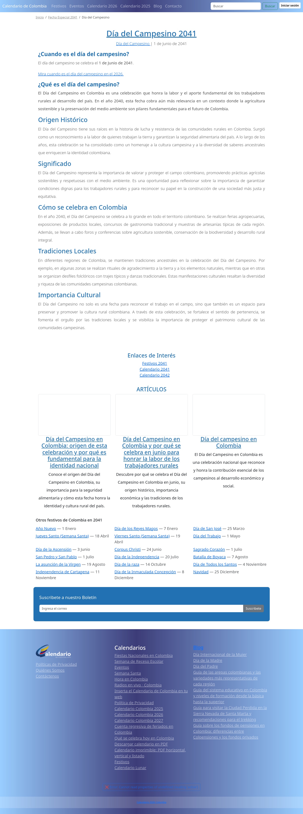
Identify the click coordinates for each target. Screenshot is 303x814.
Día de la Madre (207, 671)
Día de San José (207, 539)
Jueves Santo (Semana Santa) (62, 547)
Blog (158, 6)
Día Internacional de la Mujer (220, 665)
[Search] (236, 6)
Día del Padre (205, 677)
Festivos (58, 6)
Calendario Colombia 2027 (139, 731)
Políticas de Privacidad (56, 675)
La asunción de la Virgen (58, 575)
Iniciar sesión (290, 5)
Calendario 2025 (135, 6)
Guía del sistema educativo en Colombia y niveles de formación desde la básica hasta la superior (230, 706)
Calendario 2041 (155, 369)
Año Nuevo (46, 539)
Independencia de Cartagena (62, 582)
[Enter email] (141, 619)
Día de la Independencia (137, 567)
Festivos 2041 (154, 363)
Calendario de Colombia (24, 6)
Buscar (270, 6)
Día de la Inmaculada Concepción (145, 582)
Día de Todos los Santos (215, 575)
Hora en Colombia (131, 690)
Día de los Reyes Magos (136, 539)
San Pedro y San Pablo (56, 567)
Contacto (173, 6)
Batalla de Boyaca (209, 567)
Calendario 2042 (155, 375)
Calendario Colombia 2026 (139, 725)
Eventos (76, 6)
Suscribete (253, 619)
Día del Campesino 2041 (152, 33)
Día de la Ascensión (53, 560)
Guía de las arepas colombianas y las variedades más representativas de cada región (227, 689)
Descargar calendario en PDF (141, 755)
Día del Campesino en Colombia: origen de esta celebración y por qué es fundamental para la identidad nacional (74, 452)
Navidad (201, 582)
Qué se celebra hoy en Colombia (144, 749)
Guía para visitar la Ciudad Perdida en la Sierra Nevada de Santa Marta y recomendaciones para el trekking (230, 724)
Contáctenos (47, 687)
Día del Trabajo (207, 547)
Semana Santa (128, 684)
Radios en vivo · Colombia (138, 696)
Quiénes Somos (50, 681)
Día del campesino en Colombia (228, 473)
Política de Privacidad (134, 713)
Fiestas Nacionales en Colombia (144, 666)
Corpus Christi (128, 560)
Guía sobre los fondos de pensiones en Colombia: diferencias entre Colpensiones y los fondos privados (229, 742)
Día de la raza (127, 575)
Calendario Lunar (130, 778)
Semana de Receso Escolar (139, 672)
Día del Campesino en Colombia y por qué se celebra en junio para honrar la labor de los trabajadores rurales (151, 452)
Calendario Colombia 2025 (139, 719)
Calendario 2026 (102, 6)
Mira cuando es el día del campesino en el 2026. (81, 74)
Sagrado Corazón (209, 560)
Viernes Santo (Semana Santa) (142, 547)
